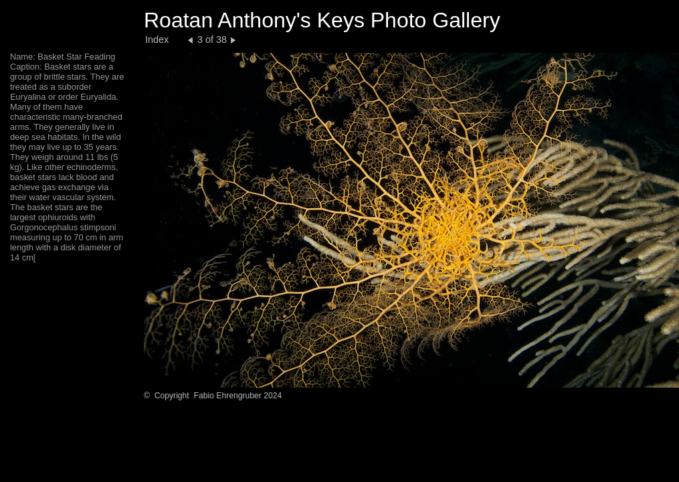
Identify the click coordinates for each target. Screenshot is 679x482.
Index (157, 39)
